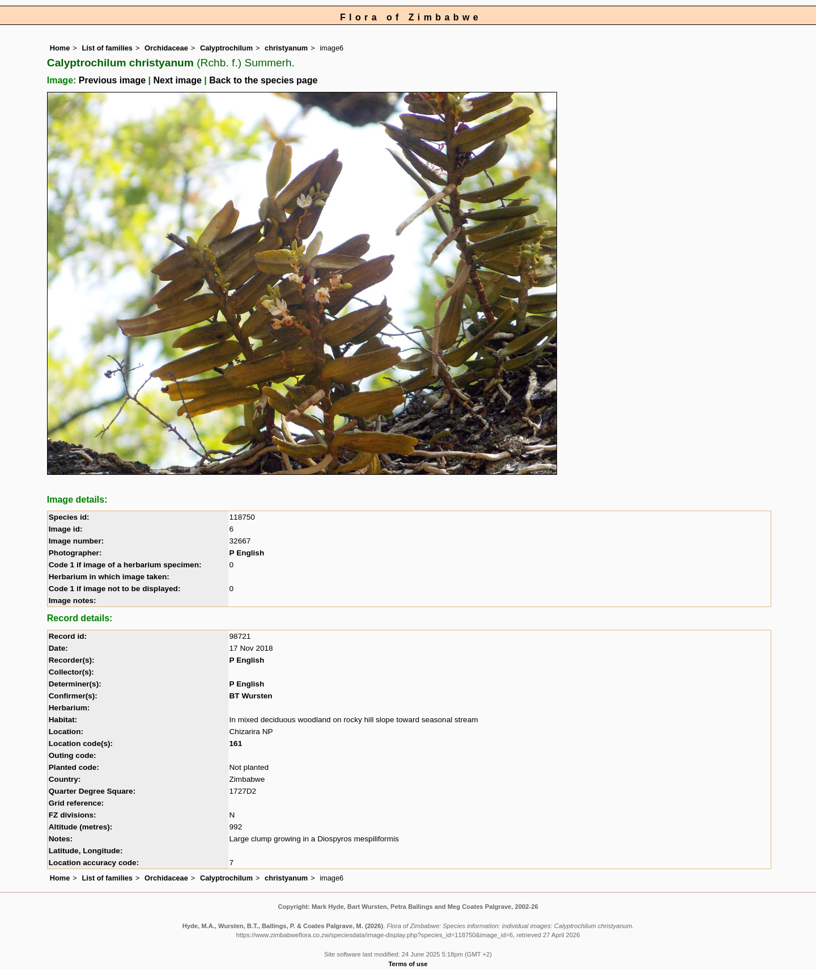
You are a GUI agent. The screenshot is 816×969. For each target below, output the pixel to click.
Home (60, 48)
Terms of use (408, 963)
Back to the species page (263, 80)
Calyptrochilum (226, 48)
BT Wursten (251, 696)
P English (247, 553)
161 (236, 743)
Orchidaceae (166, 48)
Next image (177, 80)
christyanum (286, 48)
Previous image (112, 80)
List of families (107, 48)
